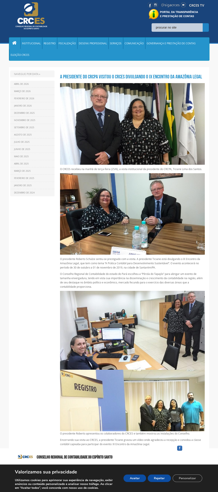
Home (14, 43)
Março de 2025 (22, 171)
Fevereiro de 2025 (24, 179)
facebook (190, 451)
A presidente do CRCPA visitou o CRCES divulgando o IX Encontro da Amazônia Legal (131, 77)
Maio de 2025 (21, 157)
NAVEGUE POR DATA (26, 74)
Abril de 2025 (21, 164)
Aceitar (134, 478)
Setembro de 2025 (24, 128)
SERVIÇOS (116, 43)
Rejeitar (159, 478)
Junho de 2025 (22, 150)
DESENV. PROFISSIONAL (93, 43)
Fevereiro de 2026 (24, 99)
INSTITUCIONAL (31, 43)
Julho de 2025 (22, 142)
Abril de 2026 (21, 85)
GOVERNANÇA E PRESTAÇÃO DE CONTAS (171, 43)
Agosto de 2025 (23, 135)
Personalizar (187, 478)
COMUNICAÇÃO (134, 43)
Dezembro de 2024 (24, 193)
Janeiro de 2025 (23, 186)
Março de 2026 (22, 92)
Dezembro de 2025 (24, 114)
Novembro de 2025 (24, 121)
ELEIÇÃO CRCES (20, 55)
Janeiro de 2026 (23, 106)
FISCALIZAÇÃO (67, 43)
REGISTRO (50, 43)
